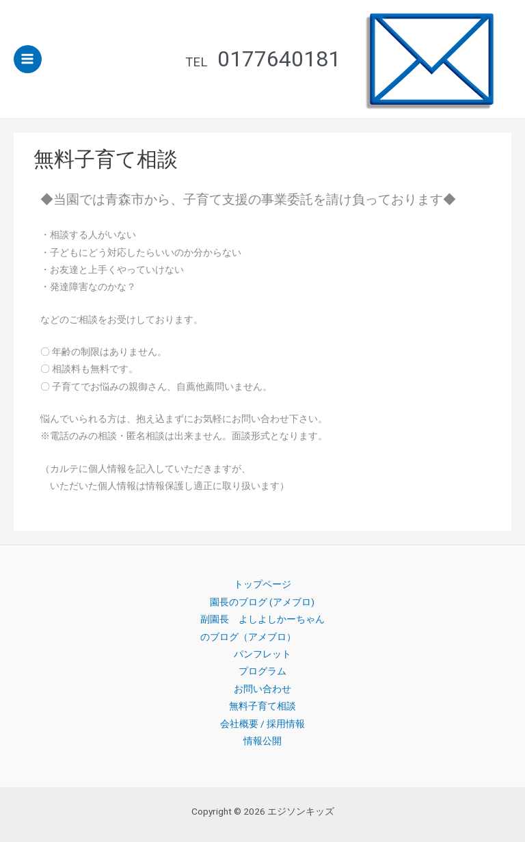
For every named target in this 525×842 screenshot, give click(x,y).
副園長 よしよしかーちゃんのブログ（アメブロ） (262, 628)
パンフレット (262, 653)
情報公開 (262, 740)
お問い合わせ (262, 688)
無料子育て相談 (262, 705)
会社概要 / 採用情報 (262, 723)
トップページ (262, 584)
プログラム (262, 671)
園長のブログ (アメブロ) (262, 601)
